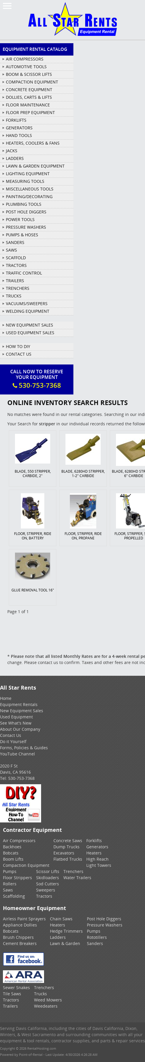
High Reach (97, 859)
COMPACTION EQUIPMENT (32, 82)
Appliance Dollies (20, 925)
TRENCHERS (17, 288)
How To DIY (18, 346)
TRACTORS (16, 265)
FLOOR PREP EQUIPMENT (30, 112)
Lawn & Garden (65, 943)
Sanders (95, 943)
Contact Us (18, 354)
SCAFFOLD (16, 257)
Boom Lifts (13, 859)
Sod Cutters (47, 884)
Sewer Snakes (16, 987)
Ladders (58, 937)
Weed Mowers (48, 1000)
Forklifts (94, 840)
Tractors (44, 896)
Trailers (10, 1006)
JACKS (11, 150)
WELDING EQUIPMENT (27, 311)
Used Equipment (16, 717)
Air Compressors (19, 840)
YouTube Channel (17, 754)
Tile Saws (12, 993)
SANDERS (15, 242)
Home (5, 698)
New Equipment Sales (29, 325)
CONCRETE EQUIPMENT (29, 89)
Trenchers (73, 871)
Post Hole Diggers (104, 918)
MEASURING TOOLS (25, 181)
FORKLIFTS (16, 120)
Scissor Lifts (47, 871)
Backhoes (12, 846)
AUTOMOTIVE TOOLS (26, 66)
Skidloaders (47, 877)
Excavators (63, 853)
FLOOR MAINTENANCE (28, 105)
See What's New (15, 723)
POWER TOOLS (20, 219)
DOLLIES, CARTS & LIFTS (29, 97)
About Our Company (20, 729)
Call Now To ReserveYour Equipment (36, 378)
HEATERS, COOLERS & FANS (33, 143)
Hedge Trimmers (66, 931)
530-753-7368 (21, 778)
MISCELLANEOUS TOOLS (29, 189)
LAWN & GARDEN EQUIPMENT (35, 166)
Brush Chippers (18, 937)
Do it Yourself (13, 741)
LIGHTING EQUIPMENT (28, 173)
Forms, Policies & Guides (24, 747)
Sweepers (45, 890)
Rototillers (97, 937)
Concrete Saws (67, 840)
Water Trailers (77, 877)
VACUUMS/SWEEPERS (27, 303)
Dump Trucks (66, 846)
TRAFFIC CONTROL (24, 273)
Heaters (94, 853)
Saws (8, 890)
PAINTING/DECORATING (29, 196)
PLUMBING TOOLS (23, 204)
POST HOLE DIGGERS (26, 212)
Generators (97, 846)
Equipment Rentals (19, 704)
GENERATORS (19, 128)
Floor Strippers (17, 877)
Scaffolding (14, 896)
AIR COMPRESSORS (24, 59)
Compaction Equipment (26, 865)
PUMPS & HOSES (22, 235)
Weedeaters (46, 1006)
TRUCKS (13, 296)
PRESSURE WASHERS (26, 227)
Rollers (9, 884)
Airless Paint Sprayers (24, 918)
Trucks (40, 993)
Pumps (9, 871)
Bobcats (10, 853)
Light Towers (98, 865)
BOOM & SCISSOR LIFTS (29, 74)
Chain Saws (61, 918)
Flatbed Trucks (67, 859)
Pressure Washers (104, 925)
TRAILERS (15, 280)
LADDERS (15, 158)
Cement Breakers (20, 943)
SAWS (11, 250)
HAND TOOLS (19, 135)
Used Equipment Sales (30, 332)
